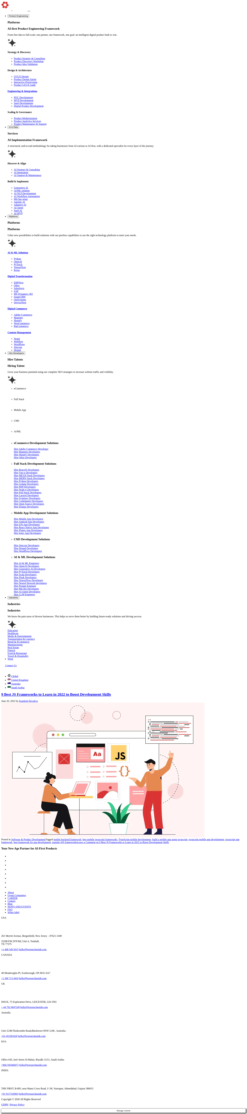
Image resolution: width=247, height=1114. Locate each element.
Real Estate (13, 647)
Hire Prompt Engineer (25, 586)
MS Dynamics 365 (23, 294)
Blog (10, 904)
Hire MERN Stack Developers (29, 478)
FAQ (10, 909)
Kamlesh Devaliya (28, 701)
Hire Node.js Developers (26, 489)
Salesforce (19, 288)
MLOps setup (21, 199)
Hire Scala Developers (25, 574)
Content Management (19, 332)
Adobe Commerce (23, 314)
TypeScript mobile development (135, 839)
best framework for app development (32, 842)
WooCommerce (22, 323)
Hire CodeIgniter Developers (28, 501)
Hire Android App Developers (29, 521)
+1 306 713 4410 (9, 978)
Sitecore (18, 347)
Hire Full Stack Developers (27, 492)
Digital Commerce (17, 308)
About (11, 892)
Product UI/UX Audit (25, 85)
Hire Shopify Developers (26, 454)
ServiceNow (20, 302)
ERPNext (18, 282)
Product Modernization (25, 118)
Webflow (18, 341)
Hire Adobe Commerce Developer (31, 449)
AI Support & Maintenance (27, 175)
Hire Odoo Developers (25, 457)
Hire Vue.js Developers (25, 472)
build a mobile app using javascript (169, 839)
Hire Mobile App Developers (28, 519)
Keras (17, 270)
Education (13, 630)
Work (10, 659)
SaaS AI (18, 210)
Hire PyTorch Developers (27, 571)
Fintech (11, 650)
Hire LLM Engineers (24, 594)
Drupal (17, 350)
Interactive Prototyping (25, 82)
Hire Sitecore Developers (26, 545)
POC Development (23, 97)
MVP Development (23, 100)
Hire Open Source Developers (29, 504)
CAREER (12, 898)
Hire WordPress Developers (28, 551)
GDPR (4, 1104)
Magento (18, 317)
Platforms (13, 216)
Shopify (18, 320)
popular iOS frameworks (64, 842)
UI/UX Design (21, 76)
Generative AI (21, 187)
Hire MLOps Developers (26, 588)
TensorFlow (20, 267)
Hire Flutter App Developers (28, 530)
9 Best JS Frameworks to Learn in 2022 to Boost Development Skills (56, 694)
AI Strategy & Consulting (27, 169)
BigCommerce (21, 326)
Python (17, 258)
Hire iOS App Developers (27, 524)
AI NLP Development (25, 193)
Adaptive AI (20, 204)
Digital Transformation (20, 276)
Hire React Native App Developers (31, 527)
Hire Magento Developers (27, 451)
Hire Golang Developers (26, 484)
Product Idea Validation (26, 64)
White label (13, 912)
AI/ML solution (22, 190)
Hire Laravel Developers (26, 495)
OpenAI (18, 261)
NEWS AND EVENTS (19, 906)
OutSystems (20, 299)
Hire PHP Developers (25, 487)
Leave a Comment (123, 842)
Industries (13, 597)
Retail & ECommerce (18, 641)
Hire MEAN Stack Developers (29, 475)
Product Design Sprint (25, 79)
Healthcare (13, 633)
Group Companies (17, 895)
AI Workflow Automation (27, 196)
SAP (16, 291)
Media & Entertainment (20, 636)
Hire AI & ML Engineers (26, 563)
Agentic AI (19, 202)
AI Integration (21, 172)
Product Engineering (18, 16)
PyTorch (18, 264)
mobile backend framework (67, 839)
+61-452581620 (9, 1036)
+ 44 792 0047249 (10, 1007)
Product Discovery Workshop (29, 61)
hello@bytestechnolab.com (32, 949)
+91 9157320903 (9, 1094)
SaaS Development (23, 103)
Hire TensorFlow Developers (28, 580)
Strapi (17, 338)
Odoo (17, 285)
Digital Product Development (28, 106)
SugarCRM (19, 296)
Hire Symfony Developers (27, 498)
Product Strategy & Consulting (29, 58)
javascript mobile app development (206, 839)
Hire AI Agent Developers (27, 591)
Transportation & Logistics (21, 639)
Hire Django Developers (26, 506)
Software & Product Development (28, 839)
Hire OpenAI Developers (26, 566)
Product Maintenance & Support (30, 124)
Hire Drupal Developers (26, 548)
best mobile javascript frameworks (100, 839)
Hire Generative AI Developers (29, 569)
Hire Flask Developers (25, 577)
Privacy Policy (17, 1104)
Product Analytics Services (27, 121)
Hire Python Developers (26, 481)
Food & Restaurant (17, 653)
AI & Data (13, 127)
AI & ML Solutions (18, 252)
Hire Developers (16, 353)
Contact (11, 901)
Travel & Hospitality (18, 656)
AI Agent (18, 207)
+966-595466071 (10, 1065)
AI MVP (18, 213)
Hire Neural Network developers (30, 583)
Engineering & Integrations (22, 91)
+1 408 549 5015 (9, 949)
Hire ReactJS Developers (26, 469)
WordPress (19, 344)
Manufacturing (15, 644)
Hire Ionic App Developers (27, 533)
